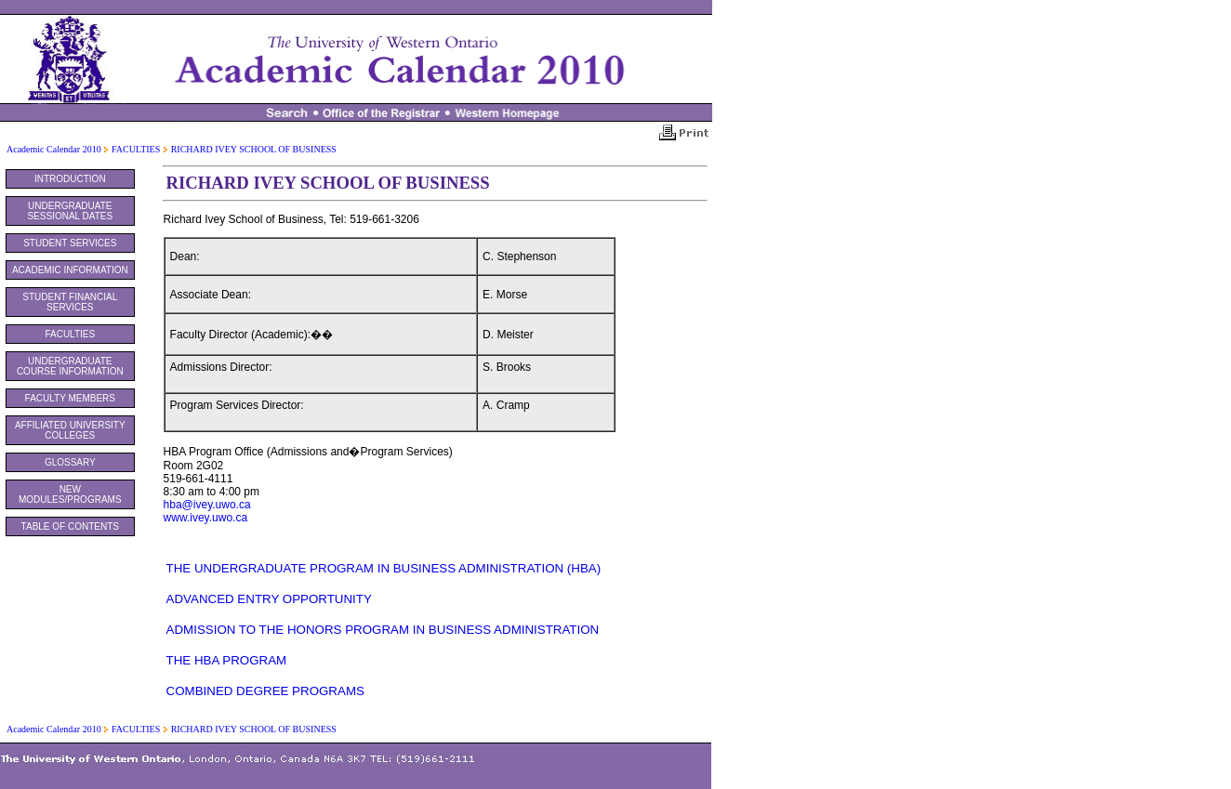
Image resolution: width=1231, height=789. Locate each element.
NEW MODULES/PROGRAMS (70, 494)
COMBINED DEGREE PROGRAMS (265, 691)
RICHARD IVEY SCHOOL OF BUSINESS (254, 149)
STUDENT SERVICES (69, 243)
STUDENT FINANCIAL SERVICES (69, 302)
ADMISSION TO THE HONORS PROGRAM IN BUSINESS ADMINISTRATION (383, 630)
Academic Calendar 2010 (54, 149)
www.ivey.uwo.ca (205, 517)
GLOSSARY (70, 462)
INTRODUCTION (70, 179)
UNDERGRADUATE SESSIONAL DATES (70, 211)
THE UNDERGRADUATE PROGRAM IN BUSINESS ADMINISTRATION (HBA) (384, 568)
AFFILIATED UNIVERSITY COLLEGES (70, 430)
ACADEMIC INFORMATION (70, 270)
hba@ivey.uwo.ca (207, 504)
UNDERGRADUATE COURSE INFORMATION (70, 366)
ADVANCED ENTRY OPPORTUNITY (269, 599)
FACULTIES (136, 149)
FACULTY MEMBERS (70, 398)
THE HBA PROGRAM (226, 660)
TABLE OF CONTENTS (70, 526)
